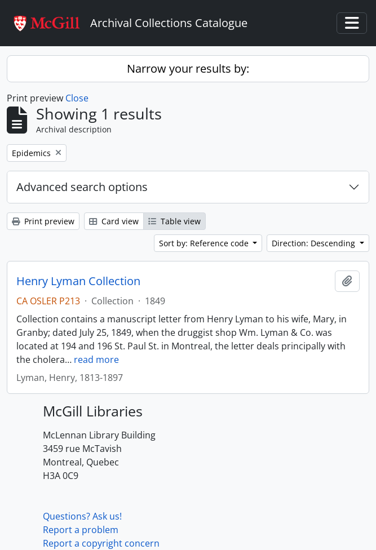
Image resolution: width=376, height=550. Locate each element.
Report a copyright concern (101, 543)
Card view (114, 221)
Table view (174, 221)
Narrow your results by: (188, 68)
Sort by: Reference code (205, 243)
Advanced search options (82, 186)
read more (96, 359)
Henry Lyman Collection (78, 281)
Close (77, 98)
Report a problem (80, 530)
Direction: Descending (314, 243)
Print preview (43, 221)
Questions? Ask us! (82, 516)
